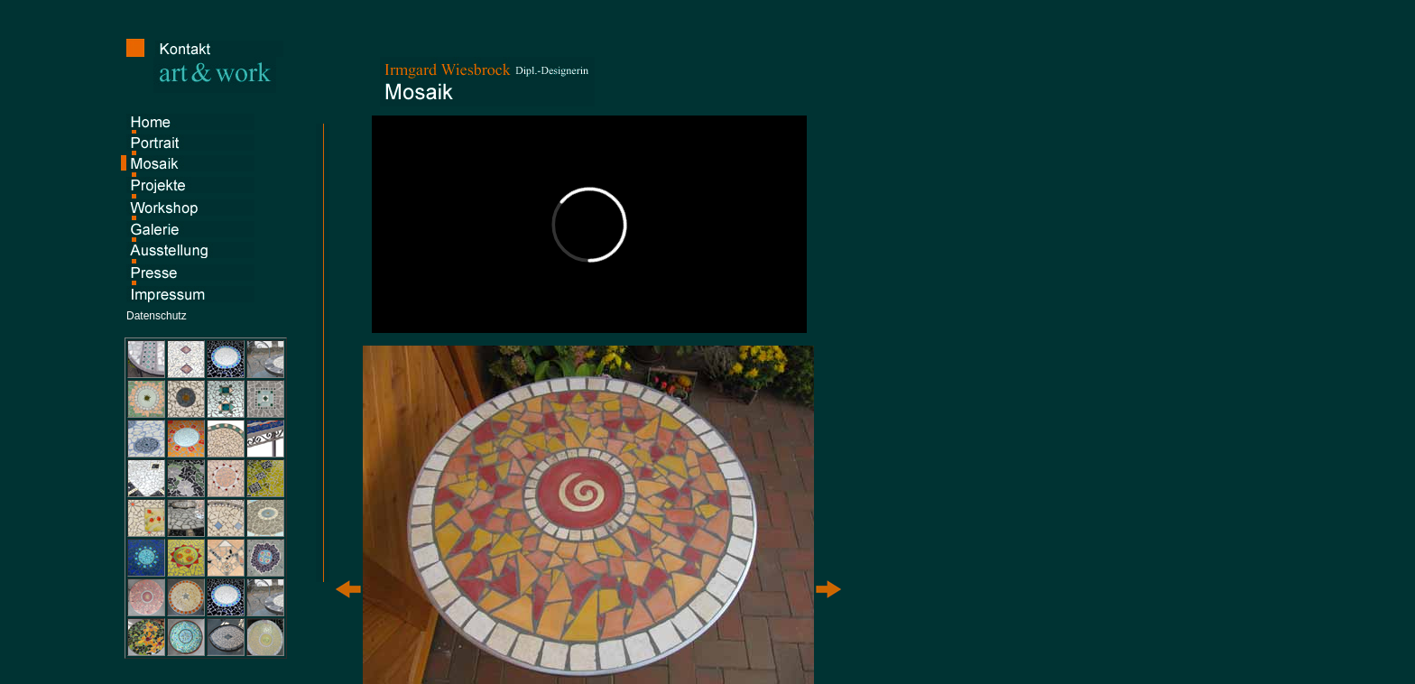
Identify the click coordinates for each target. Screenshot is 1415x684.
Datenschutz (156, 316)
